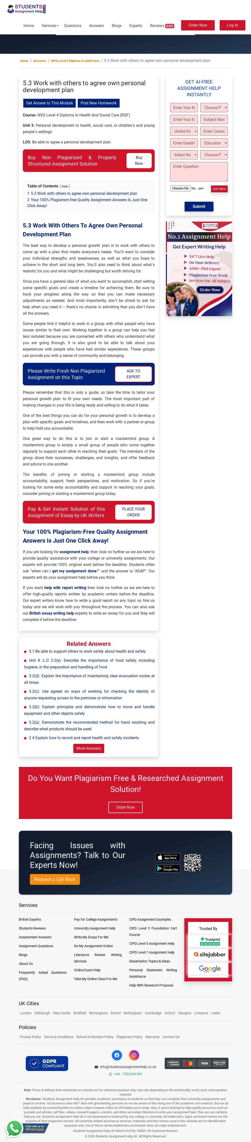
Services (49, 25)
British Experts (30, 919)
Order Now (197, 25)
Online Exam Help (87, 970)
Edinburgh (42, 1013)
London (26, 1013)
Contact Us (171, 1037)
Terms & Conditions (58, 1037)
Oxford (169, 1013)
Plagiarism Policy (129, 1037)
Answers (96, 25)
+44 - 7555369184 (125, 1074)
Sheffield (79, 1013)
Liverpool (201, 1013)
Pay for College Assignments (95, 919)
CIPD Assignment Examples (150, 919)
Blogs (117, 25)
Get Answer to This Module (49, 103)
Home (29, 25)
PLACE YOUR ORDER (133, 512)
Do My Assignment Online (93, 946)
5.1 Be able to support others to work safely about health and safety (87, 651)
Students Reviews (32, 928)
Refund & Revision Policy (94, 1037)
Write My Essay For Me (91, 937)
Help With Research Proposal (151, 985)
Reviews (162, 25)
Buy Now (139, 160)
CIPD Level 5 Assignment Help (152, 943)
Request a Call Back (54, 879)
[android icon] (167, 868)
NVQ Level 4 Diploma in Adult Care (75, 61)
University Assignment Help (94, 928)
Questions (72, 25)
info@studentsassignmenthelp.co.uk (125, 1067)
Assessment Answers (35, 937)
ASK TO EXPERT (133, 374)
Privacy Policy (30, 1037)
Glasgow (185, 1013)
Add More (219, 189)
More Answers (88, 748)
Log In (232, 25)
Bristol (116, 1013)
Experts (135, 25)
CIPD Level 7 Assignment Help (152, 952)
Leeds (215, 1013)
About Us (26, 964)
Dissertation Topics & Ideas (149, 961)
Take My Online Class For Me (95, 979)
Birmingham (98, 1013)
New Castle (61, 1013)
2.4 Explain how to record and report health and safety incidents (84, 737)
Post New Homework (99, 103)
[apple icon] (167, 857)
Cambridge (153, 1013)
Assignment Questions (36, 946)
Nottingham (133, 1013)
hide (65, 186)
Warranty (152, 1037)
